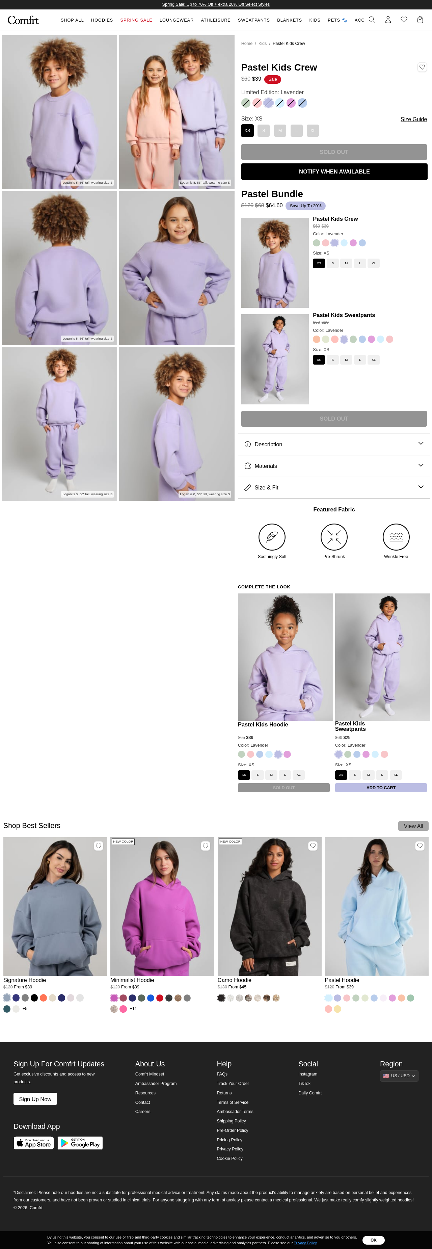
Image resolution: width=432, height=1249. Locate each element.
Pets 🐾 (337, 20)
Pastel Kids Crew (335, 219)
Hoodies (102, 20)
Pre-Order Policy (232, 1130)
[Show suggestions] (399, 1075)
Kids (315, 20)
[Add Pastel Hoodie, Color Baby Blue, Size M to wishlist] (420, 846)
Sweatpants (254, 20)
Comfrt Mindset (149, 1074)
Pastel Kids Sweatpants (344, 315)
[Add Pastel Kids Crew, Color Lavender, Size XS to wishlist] (422, 67)
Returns (224, 1093)
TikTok (304, 1083)
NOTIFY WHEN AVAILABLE (334, 171)
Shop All (72, 20)
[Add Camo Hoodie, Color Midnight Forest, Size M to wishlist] (313, 846)
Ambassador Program (156, 1083)
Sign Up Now (35, 1099)
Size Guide (414, 119)
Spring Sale (136, 20)
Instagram (307, 1074)
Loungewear (177, 20)
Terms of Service (232, 1102)
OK (374, 1240)
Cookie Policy (229, 1158)
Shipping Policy (231, 1121)
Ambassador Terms (235, 1111)
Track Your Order (233, 1083)
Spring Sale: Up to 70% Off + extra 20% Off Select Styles (216, 4)
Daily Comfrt (310, 1093)
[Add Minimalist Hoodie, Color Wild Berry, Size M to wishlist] (205, 846)
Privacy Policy (230, 1149)
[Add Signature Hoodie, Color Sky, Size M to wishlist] (98, 846)
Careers (143, 1111)
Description (334, 444)
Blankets (289, 20)
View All (413, 826)
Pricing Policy (229, 1140)
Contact (142, 1102)
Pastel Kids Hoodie (263, 724)
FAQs (222, 1074)
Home (247, 43)
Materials (334, 466)
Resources (145, 1093)
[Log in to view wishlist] (404, 19)
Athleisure (216, 20)
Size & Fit (334, 487)
